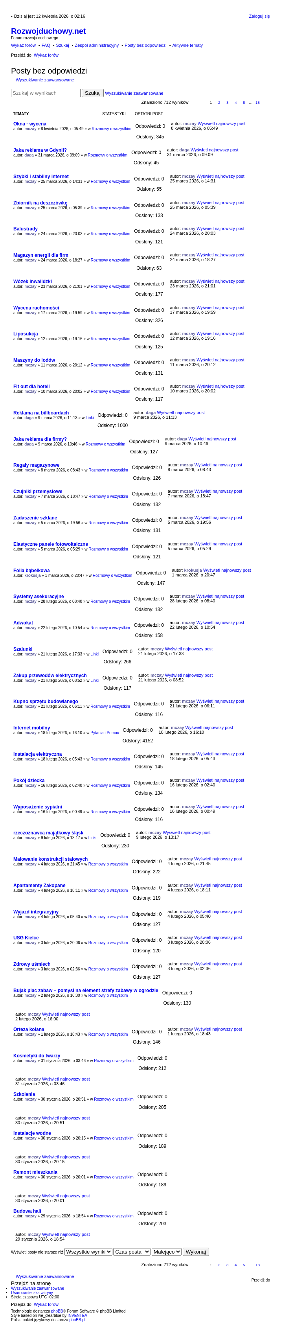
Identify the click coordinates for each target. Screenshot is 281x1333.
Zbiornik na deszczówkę (40, 203)
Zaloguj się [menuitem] (259, 16)
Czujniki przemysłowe (37, 491)
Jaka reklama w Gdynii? (40, 150)
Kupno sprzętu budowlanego (45, 701)
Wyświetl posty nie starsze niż (61, 1252)
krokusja (32, 575)
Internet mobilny (31, 728)
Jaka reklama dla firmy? (40, 439)
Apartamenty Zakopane (39, 885)
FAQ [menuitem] (46, 45)
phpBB (57, 1311)
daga (28, 155)
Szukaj (93, 93)
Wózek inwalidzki (32, 281)
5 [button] (244, 102)
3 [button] (227, 102)
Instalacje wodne (32, 1133)
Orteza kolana (28, 1029)
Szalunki (23, 649)
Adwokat (23, 623)
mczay (30, 129)
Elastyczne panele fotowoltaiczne (50, 544)
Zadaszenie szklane (35, 518)
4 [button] (236, 102)
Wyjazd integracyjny (36, 912)
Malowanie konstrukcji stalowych (50, 859)
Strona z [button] (198, 103)
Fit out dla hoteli (31, 386)
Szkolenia (24, 1094)
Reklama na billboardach (41, 413)
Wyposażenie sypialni (37, 807)
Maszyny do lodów (34, 360)
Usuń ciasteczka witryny (32, 1293)
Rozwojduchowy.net (48, 31)
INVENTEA (77, 1315)
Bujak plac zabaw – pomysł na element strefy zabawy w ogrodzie (85, 990)
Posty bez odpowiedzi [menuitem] (145, 45)
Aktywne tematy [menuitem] (187, 45)
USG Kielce (26, 938)
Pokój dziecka (28, 780)
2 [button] (219, 102)
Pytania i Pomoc (104, 733)
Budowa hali (27, 1211)
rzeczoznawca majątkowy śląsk (48, 833)
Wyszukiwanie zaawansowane (45, 79)
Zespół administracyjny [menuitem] (97, 45)
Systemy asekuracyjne (38, 596)
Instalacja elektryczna (37, 754)
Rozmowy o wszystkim (112, 129)
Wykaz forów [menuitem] (23, 45)
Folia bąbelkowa (31, 570)
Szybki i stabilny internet (41, 176)
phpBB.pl (77, 1320)
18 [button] (257, 102)
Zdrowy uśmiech (32, 964)
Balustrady (25, 229)
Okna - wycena (29, 124)
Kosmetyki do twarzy (36, 1056)
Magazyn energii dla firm (40, 255)
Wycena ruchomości (36, 308)
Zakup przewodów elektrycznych (50, 675)
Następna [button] (266, 103)
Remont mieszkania (35, 1172)
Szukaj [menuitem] (62, 45)
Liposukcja (25, 334)
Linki (90, 418)
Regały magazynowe (36, 465)
